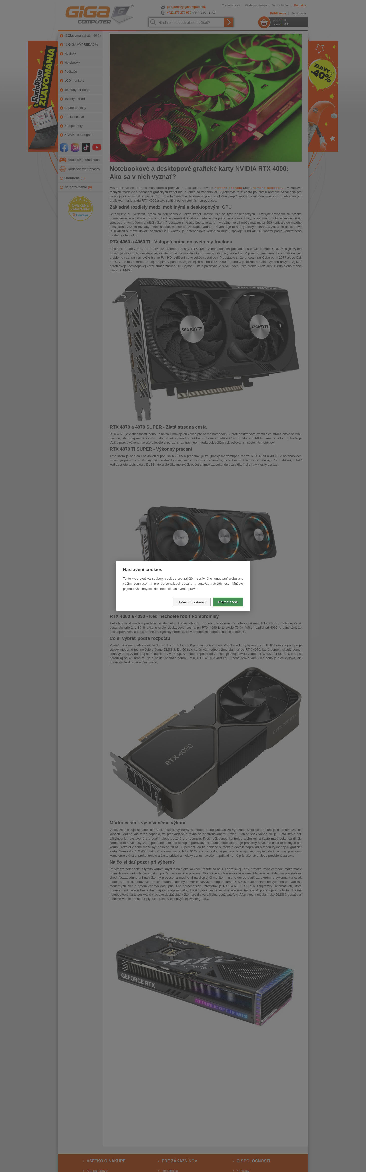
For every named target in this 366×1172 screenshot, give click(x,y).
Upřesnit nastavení (191, 602)
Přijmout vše (228, 602)
